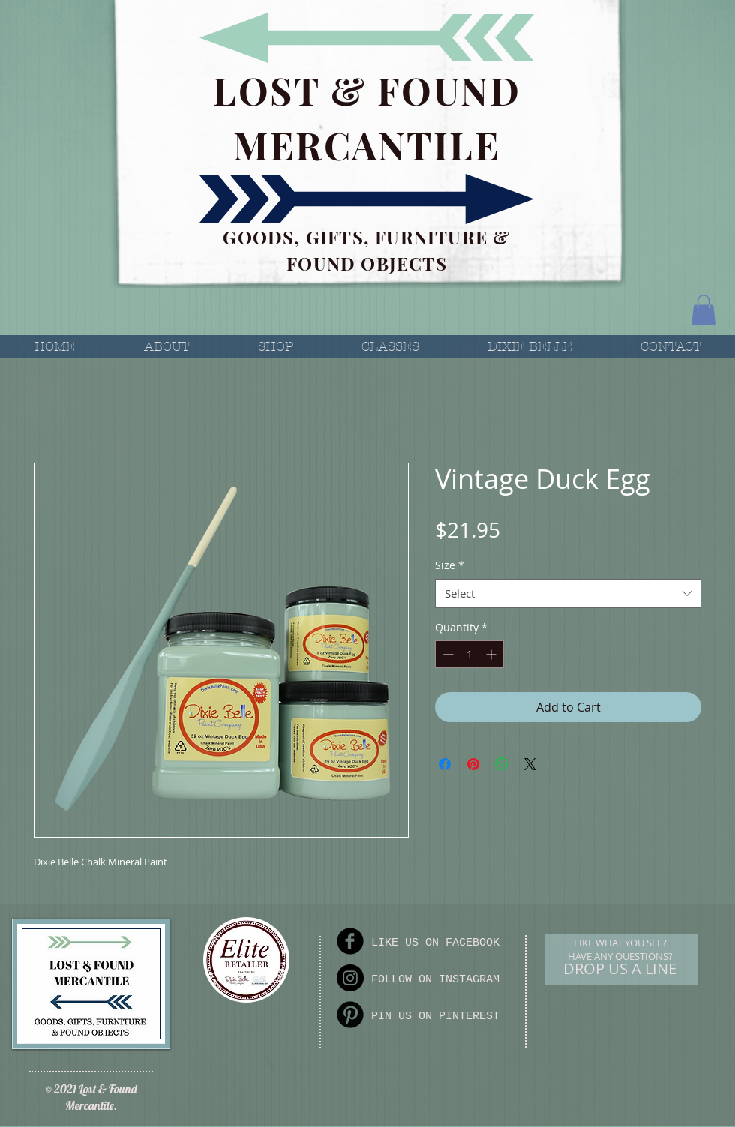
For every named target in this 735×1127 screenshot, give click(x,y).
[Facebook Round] (350, 941)
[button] (703, 310)
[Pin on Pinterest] (473, 764)
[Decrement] (446, 654)
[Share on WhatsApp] (502, 764)
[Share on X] (530, 764)
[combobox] (568, 593)
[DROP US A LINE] (620, 968)
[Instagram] (350, 977)
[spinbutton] (469, 654)
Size (449, 565)
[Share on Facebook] (445, 764)
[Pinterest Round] (350, 1014)
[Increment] (492, 654)
